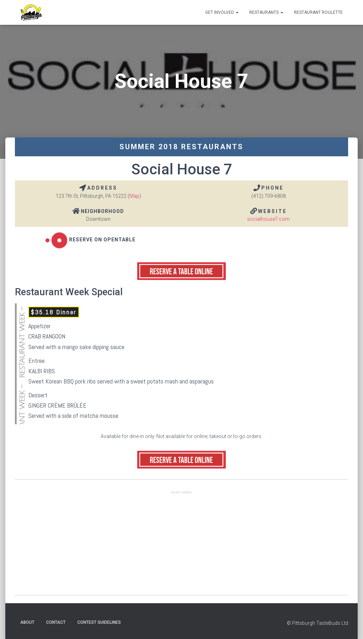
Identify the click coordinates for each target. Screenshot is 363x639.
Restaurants (266, 12)
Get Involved (222, 12)
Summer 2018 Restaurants (181, 146)
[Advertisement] (181, 545)
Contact (56, 622)
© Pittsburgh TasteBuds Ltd (317, 623)
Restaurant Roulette (318, 12)
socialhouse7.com (268, 219)
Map (134, 196)
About (27, 622)
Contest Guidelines (99, 622)
